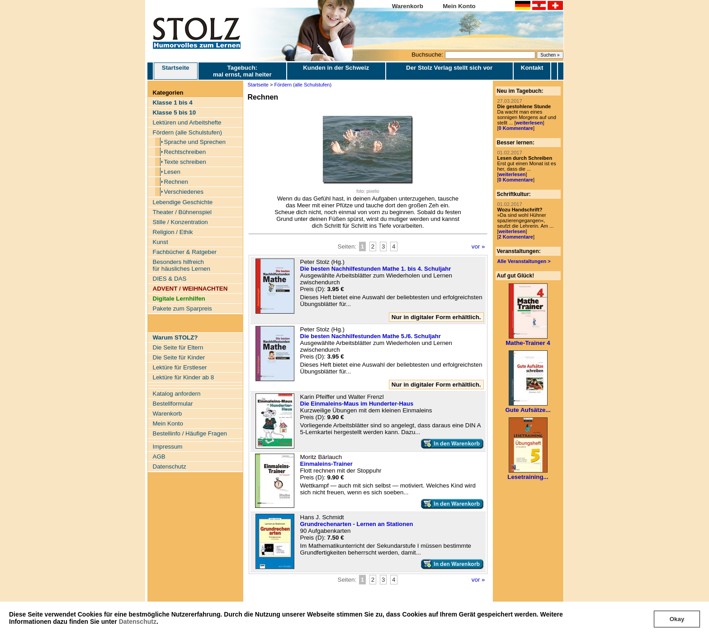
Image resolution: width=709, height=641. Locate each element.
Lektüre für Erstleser (180, 367)
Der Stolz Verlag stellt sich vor (449, 67)
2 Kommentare (516, 236)
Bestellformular (173, 403)
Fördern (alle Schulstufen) (187, 132)
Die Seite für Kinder (179, 357)
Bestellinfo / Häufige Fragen (190, 433)
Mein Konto (459, 6)
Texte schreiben (185, 161)
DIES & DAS (170, 278)
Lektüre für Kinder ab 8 (183, 377)
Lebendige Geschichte (183, 202)
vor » (478, 246)
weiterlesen (529, 122)
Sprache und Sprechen (195, 142)
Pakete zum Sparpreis (182, 308)
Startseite (175, 71)
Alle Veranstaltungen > (524, 261)
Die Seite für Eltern (178, 347)
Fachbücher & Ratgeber (185, 252)
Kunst (160, 242)
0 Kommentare (516, 128)
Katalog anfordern (177, 393)
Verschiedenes (183, 191)
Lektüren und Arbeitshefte (187, 122)
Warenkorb (407, 6)
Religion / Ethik (173, 232)
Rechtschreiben (185, 151)
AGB (159, 456)
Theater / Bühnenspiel (182, 212)
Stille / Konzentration (180, 222)
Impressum (168, 446)
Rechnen (176, 181)
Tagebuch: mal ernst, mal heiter (242, 71)
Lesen (172, 171)
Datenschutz (137, 621)
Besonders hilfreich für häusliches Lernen (181, 265)
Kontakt (532, 67)
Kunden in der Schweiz (336, 67)
